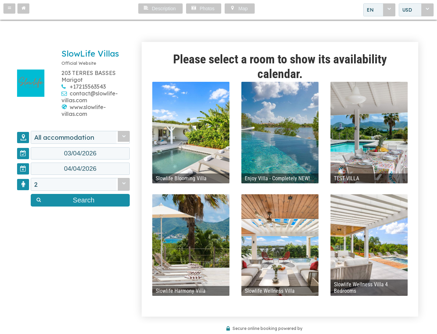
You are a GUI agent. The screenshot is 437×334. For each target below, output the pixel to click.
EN (370, 10)
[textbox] (80, 153)
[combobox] (379, 9)
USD (407, 10)
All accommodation (64, 137)
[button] (9, 8)
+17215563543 (88, 86)
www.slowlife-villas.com (83, 110)
